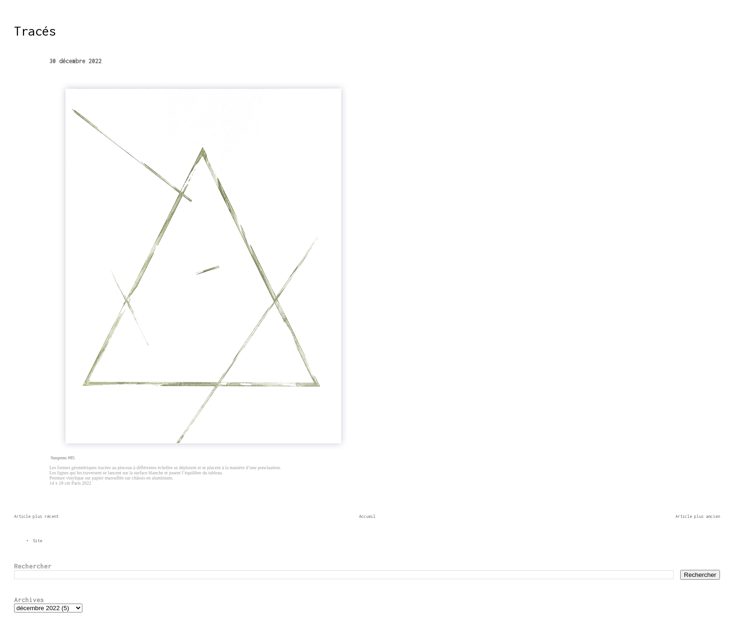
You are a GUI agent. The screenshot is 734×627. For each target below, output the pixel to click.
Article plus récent (36, 516)
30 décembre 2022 (75, 61)
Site (37, 540)
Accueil (367, 516)
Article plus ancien (697, 516)
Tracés (35, 30)
